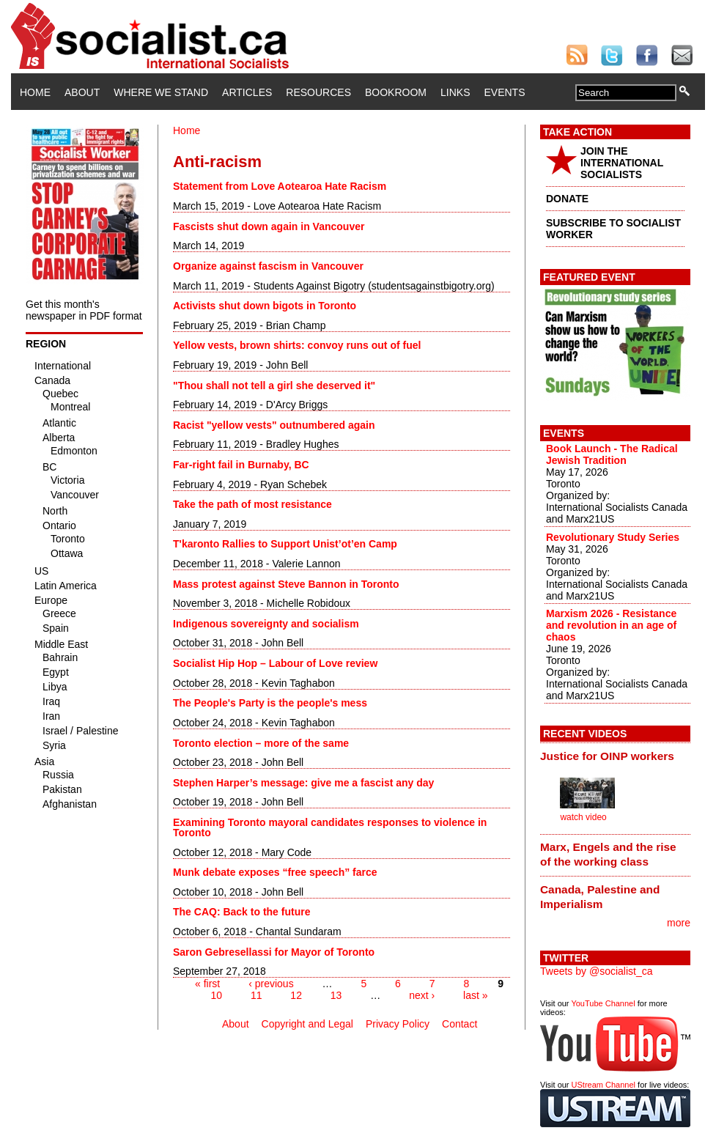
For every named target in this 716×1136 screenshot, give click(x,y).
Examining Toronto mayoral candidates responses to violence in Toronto (330, 827)
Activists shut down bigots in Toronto (264, 305)
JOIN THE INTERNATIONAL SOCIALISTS (621, 162)
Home (35, 92)
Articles (247, 92)
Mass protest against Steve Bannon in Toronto (286, 584)
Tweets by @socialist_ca (596, 971)
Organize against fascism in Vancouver (268, 266)
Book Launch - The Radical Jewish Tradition (612, 454)
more (678, 923)
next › (422, 995)
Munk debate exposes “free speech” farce (275, 872)
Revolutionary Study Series (612, 537)
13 (336, 995)
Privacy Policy (397, 1024)
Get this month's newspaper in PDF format (84, 310)
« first (207, 983)
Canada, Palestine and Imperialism (600, 896)
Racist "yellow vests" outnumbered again (273, 425)
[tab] (615, 755)
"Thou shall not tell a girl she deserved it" (274, 385)
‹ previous (270, 983)
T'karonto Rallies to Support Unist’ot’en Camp (285, 544)
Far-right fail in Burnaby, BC (241, 465)
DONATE (567, 198)
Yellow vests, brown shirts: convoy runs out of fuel (297, 345)
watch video (583, 817)
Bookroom (396, 92)
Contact (459, 1024)
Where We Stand (161, 92)
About (82, 92)
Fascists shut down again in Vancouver (268, 226)
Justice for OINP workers (607, 756)
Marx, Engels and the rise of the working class (608, 854)
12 (296, 995)
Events (504, 92)
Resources (318, 92)
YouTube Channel (603, 1003)
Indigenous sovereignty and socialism (266, 624)
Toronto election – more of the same (261, 743)
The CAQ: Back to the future (241, 912)
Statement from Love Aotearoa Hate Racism (279, 186)
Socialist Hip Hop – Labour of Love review (275, 663)
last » (475, 995)
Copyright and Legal (307, 1024)
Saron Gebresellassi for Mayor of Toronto (273, 952)
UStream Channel (603, 1084)
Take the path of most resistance (252, 504)
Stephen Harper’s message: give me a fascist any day (303, 783)
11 (256, 995)
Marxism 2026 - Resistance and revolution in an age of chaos (611, 625)
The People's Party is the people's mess (270, 703)
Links (455, 92)
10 (216, 995)
